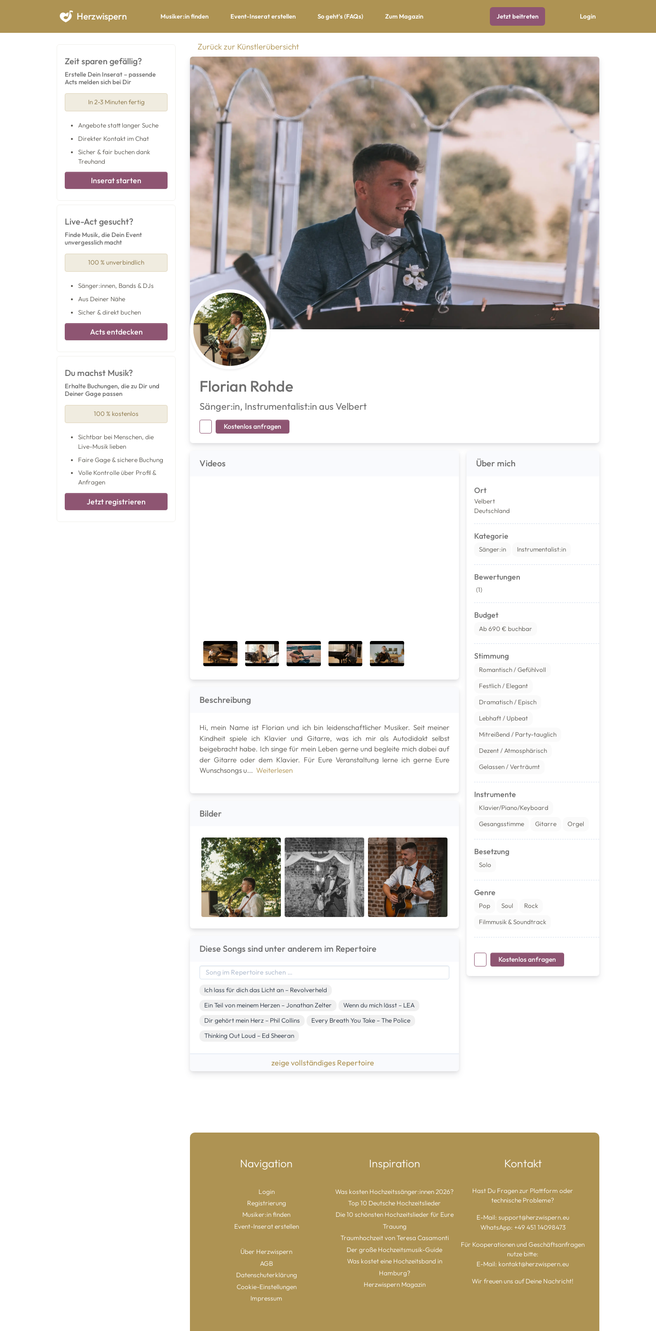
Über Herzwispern (266, 1251)
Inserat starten (116, 180)
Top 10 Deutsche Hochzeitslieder (394, 1203)
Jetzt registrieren (116, 501)
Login (588, 16)
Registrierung (266, 1203)
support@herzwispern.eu (533, 1217)
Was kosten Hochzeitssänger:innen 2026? (394, 1191)
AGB (266, 1263)
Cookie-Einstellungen (267, 1286)
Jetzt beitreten (517, 16)
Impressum (266, 1298)
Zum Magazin (404, 16)
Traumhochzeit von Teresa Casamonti (394, 1237)
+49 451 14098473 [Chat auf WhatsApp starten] (540, 1227)
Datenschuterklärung (266, 1275)
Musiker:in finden (184, 16)
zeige (324, 1062)
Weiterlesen (274, 770)
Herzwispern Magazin (395, 1284)
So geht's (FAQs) (340, 16)
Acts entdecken (116, 331)
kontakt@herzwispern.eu (533, 1264)
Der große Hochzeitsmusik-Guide (394, 1249)
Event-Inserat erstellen (263, 16)
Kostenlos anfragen (252, 426)
